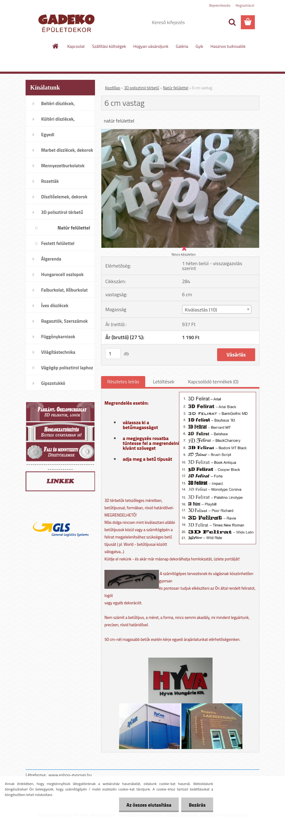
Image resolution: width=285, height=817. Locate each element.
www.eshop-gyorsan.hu (70, 775)
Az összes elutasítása (148, 804)
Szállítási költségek (109, 46)
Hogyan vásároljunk (150, 46)
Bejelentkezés (219, 5)
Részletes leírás (123, 381)
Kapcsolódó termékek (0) (213, 381)
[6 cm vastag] (180, 131)
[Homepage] (55, 46)
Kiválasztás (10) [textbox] (201, 309)
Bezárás (197, 804)
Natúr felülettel (175, 88)
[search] (232, 22)
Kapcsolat (76, 46)
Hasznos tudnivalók (227, 46)
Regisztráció (245, 5)
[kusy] (113, 353)
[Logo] (67, 22)
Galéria (182, 46)
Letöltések (163, 381)
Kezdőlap (112, 88)
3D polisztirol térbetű (141, 88)
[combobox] (217, 309)
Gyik (199, 46)
